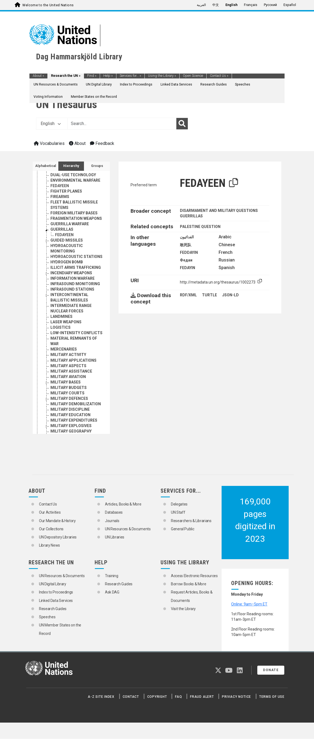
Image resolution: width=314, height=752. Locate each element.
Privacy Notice (236, 697)
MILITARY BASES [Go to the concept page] (65, 409)
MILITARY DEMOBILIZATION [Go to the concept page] (75, 431)
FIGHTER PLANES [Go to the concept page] (66, 218)
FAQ (178, 697)
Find (91, 76)
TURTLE (209, 295)
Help (108, 76)
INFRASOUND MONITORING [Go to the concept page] (75, 311)
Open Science (193, 76)
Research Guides (213, 84)
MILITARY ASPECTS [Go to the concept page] (68, 393)
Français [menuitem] (250, 5)
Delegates (179, 504)
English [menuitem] (231, 5)
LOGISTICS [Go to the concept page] (60, 354)
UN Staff (178, 512)
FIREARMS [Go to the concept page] (59, 224)
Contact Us (219, 76)
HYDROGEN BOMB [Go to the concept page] (66, 289)
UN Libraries (114, 537)
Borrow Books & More (188, 584)
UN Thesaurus (66, 104)
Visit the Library (183, 609)
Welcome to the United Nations (48, 5)
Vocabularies (49, 143)
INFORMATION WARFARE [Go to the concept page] (72, 305)
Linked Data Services (176, 84)
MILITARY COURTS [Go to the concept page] (67, 420)
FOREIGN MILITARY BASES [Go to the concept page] (74, 240)
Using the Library (162, 76)
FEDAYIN (187, 268)
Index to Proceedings (136, 84)
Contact (131, 697)
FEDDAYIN (189, 252)
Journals (112, 521)
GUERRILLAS (191, 216)
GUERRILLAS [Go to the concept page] (61, 256)
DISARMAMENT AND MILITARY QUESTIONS (219, 210)
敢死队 (185, 245)
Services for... (130, 76)
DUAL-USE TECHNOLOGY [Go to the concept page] (73, 202)
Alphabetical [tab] (45, 166)
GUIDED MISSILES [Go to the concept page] (66, 267)
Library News (49, 545)
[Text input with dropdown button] (121, 124)
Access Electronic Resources (194, 576)
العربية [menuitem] (201, 5)
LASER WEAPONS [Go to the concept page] (65, 349)
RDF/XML (188, 295)
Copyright (157, 697)
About (38, 76)
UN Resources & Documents (56, 84)
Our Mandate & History (57, 521)
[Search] (182, 124)
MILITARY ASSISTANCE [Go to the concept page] (71, 398)
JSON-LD (230, 295)
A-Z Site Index (101, 697)
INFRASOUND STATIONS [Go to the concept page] (72, 316)
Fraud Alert (202, 697)
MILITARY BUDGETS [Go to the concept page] (68, 415)
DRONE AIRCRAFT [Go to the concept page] (66, 196)
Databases (114, 512)
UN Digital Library (99, 84)
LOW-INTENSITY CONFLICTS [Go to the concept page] (76, 360)
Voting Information (48, 97)
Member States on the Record (94, 97)
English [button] (51, 123)
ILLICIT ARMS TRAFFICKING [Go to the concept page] (75, 295)
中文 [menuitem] (215, 5)
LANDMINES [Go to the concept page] (61, 344)
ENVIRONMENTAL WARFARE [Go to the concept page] (75, 207)
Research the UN (65, 76)
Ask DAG (112, 592)
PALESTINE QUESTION (200, 226)
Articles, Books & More (123, 504)
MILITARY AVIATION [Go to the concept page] (68, 404)
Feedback (102, 143)
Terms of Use (272, 697)
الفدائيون (187, 237)
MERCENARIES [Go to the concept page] (63, 376)
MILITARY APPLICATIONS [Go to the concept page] (73, 387)
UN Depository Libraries (58, 537)
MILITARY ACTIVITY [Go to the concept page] (68, 382)
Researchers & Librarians (191, 521)
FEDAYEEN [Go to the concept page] (59, 213)
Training (111, 576)
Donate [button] (271, 670)
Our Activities (50, 512)
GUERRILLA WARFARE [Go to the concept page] (69, 251)
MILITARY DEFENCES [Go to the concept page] (69, 426)
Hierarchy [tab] (71, 166)
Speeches (242, 84)
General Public (182, 529)
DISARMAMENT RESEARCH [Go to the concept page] (74, 180)
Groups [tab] (97, 166)
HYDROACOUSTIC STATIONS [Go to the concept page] (76, 284)
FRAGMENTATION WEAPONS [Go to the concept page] (76, 245)
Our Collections (51, 529)
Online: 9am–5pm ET (249, 604)
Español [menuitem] (289, 5)
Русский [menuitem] (270, 5)
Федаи (186, 260)
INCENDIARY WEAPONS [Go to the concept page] (71, 300)
